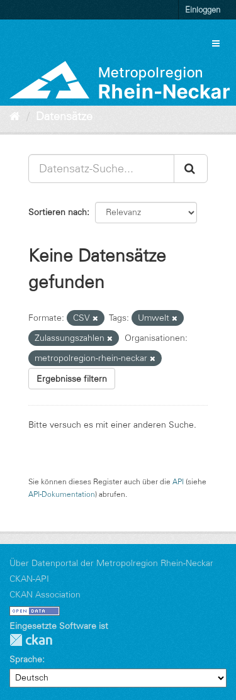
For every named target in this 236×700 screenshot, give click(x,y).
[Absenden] (191, 168)
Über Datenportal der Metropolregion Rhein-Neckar (111, 563)
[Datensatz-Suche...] (101, 168)
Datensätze (64, 116)
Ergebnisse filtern (72, 378)
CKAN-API (29, 578)
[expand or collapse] (216, 43)
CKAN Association (45, 594)
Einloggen (202, 9)
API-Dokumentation (61, 494)
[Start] (14, 116)
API (178, 481)
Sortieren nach (57, 212)
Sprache (25, 659)
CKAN (30, 640)
